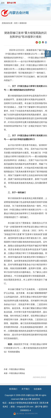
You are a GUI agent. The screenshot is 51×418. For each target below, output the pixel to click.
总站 (2, 3)
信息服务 (38, 389)
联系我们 (13, 389)
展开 (48, 55)
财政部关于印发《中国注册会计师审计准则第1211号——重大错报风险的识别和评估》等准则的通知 (25, 348)
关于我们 (26, 389)
